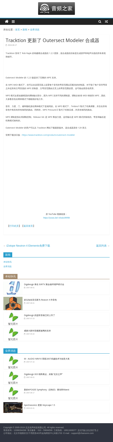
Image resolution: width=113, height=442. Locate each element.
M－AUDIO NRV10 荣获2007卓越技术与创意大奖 (47, 358)
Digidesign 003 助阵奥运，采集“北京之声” (43, 374)
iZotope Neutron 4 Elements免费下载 (28, 245)
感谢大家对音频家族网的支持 (37, 330)
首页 (17, 29)
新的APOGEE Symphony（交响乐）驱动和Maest (46, 389)
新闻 (25, 29)
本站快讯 (7, 262)
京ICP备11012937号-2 (88, 430)
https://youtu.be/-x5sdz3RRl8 (56, 218)
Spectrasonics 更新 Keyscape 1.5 (39, 405)
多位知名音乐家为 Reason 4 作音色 (40, 299)
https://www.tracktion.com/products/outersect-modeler (48, 135)
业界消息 (34, 29)
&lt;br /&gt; (56, 175)
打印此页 (14, 226)
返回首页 (28, 226)
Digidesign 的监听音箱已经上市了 (39, 315)
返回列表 (101, 245)
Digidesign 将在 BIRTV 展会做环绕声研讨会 (44, 284)
